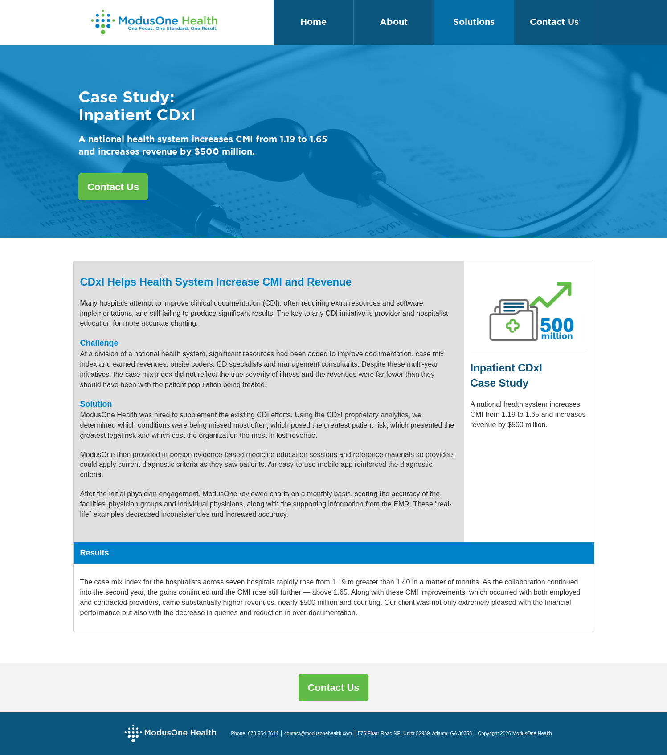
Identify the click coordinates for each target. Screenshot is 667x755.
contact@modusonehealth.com (318, 733)
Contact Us (554, 22)
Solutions (474, 22)
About (394, 22)
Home (313, 22)
